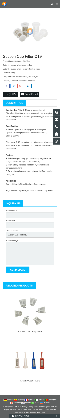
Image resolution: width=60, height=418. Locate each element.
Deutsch (9, 399)
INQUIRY (10, 94)
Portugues (50, 399)
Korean (26, 402)
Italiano (40, 399)
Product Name (12, 231)
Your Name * (11, 211)
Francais (29, 399)
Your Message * (12, 240)
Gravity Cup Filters (30, 380)
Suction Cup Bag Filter (30, 331)
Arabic (35, 402)
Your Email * (11, 221)
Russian (45, 402)
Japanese (16, 402)
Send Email (29, 94)
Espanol (19, 399)
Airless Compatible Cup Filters (23, 81)
